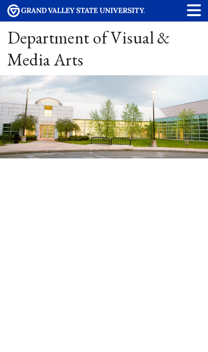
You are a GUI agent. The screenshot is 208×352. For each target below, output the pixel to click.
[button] (194, 10)
